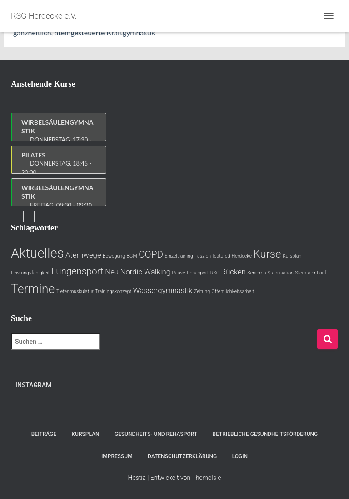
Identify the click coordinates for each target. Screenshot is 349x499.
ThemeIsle (206, 477)
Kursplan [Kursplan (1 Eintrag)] (292, 256)
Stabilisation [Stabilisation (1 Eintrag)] (281, 273)
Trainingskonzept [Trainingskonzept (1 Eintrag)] (113, 291)
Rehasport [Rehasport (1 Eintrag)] (198, 273)
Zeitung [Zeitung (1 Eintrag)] (202, 291)
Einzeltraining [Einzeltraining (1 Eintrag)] (179, 256)
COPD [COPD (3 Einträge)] (151, 254)
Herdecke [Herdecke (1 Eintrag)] (242, 256)
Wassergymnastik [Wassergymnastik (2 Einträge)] (162, 290)
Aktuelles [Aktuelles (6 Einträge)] (37, 253)
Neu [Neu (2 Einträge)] (112, 271)
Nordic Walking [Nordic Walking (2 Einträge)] (145, 271)
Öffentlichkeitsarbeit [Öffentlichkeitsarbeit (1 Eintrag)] (233, 291)
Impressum (117, 456)
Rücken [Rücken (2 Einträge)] (233, 271)
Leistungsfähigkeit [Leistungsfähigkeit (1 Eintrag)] (30, 273)
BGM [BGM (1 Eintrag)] (132, 256)
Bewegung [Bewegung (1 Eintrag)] (114, 256)
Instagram (33, 385)
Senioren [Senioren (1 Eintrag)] (256, 273)
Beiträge (43, 434)
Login (240, 456)
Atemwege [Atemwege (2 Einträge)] (83, 254)
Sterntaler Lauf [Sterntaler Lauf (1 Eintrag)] (310, 273)
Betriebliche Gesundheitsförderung (265, 434)
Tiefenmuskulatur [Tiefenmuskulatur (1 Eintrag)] (75, 291)
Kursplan (86, 434)
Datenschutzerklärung (182, 456)
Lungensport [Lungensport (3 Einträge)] (77, 271)
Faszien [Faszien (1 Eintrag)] (202, 256)
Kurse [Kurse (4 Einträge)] (267, 254)
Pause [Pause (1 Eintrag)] (178, 273)
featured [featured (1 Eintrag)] (221, 256)
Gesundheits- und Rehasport (156, 434)
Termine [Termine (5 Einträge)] (33, 289)
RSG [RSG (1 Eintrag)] (214, 273)
